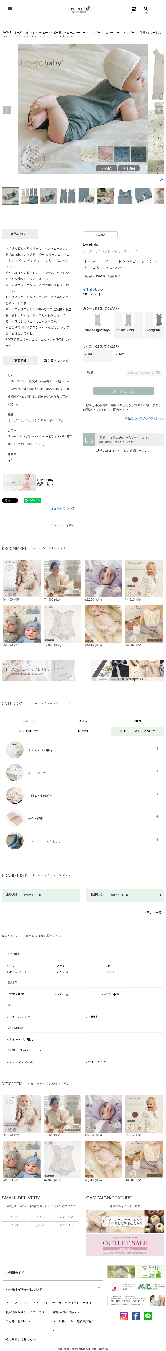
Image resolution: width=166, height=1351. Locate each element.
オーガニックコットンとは (72, 1303)
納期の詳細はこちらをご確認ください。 (123, 450)
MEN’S (83, 731)
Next (159, 110)
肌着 (107, 965)
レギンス (62, 972)
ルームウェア (18, 972)
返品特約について (63, 508)
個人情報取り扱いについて (25, 1312)
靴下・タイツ (97, 1062)
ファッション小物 (21, 1062)
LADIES (29, 721)
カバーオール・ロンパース (121, 32)
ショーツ (15, 965)
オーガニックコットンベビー (31, 32)
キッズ (41, 1216)
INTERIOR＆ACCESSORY (137, 731)
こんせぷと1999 (18, 1321)
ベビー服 (56, 32)
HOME (7, 32)
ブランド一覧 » (154, 912)
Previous (7, 110)
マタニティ (66, 1225)
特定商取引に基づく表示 (23, 1339)
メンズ (15, 1225)
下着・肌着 (16, 994)
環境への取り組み (66, 1312)
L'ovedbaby (90, 244)
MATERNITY (28, 731)
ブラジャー (64, 965)
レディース (66, 1216)
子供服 (92, 1017)
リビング (40, 1225)
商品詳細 (20, 360)
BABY (83, 721)
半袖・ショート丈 (150, 32)
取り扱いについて (56, 360)
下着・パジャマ (19, 1017)
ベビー (15, 1216)
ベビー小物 (111, 994)
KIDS (137, 721)
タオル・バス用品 (21, 1039)
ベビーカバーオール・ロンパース (83, 32)
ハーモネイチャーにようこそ (26, 1303)
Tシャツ (109, 972)
